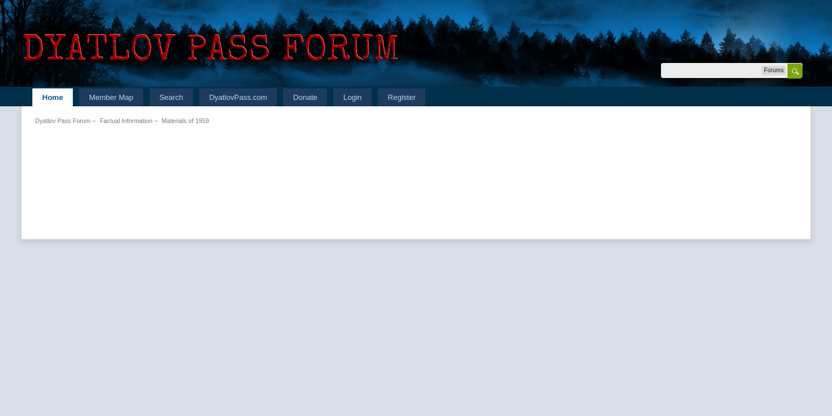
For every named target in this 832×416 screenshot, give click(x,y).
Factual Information (126, 120)
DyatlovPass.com (238, 97)
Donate (305, 97)
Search (171, 97)
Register (401, 97)
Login (352, 97)
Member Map (111, 97)
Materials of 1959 (185, 120)
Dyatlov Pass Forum (63, 120)
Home (52, 97)
